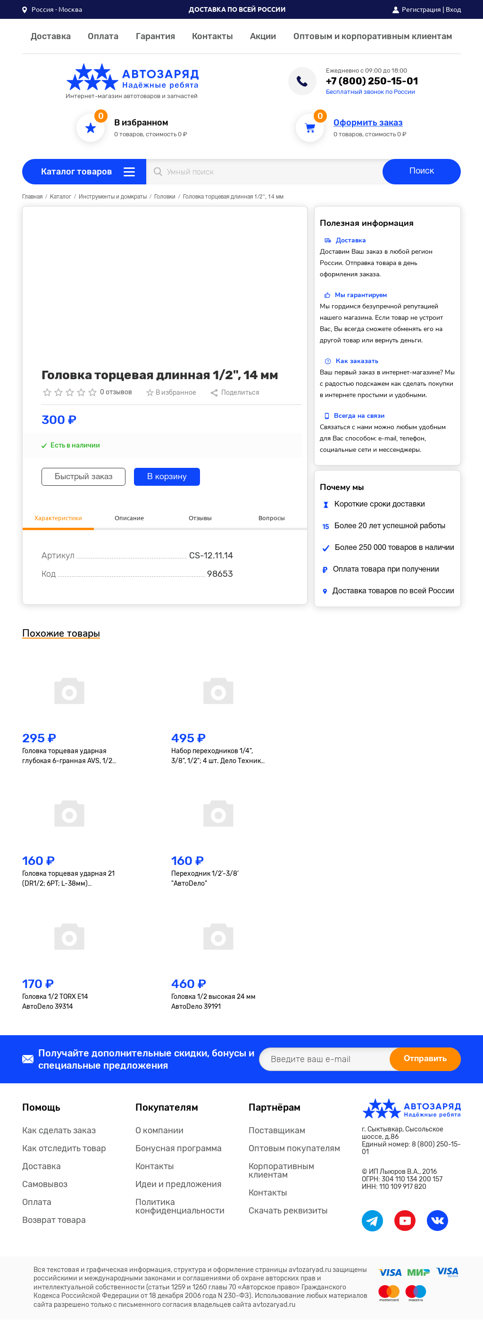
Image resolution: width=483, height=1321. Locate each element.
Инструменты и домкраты (113, 196)
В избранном (141, 123)
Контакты (212, 36)
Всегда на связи (359, 415)
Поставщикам (277, 1132)
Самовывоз (44, 1185)
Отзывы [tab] (200, 518)
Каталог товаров (76, 171)
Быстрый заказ (86, 477)
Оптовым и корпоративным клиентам (372, 36)
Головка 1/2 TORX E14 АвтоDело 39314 (55, 1003)
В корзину (175, 477)
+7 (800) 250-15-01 (372, 81)
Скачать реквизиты (288, 1212)
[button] (52, 9)
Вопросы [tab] (271, 518)
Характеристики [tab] (58, 518)
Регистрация (421, 9)
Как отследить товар (64, 1150)
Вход (453, 9)
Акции (263, 36)
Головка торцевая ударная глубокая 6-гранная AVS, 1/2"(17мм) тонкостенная (68, 757)
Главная (32, 196)
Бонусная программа (178, 1150)
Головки (164, 196)
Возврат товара (54, 1221)
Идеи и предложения (178, 1185)
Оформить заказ (368, 123)
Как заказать (357, 361)
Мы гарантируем (361, 295)
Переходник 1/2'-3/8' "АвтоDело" (205, 880)
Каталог (60, 196)
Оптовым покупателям (294, 1150)
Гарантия (155, 36)
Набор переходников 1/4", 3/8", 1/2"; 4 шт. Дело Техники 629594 (218, 757)
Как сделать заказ (59, 1132)
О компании (159, 1132)
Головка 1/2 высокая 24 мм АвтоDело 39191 (213, 1003)
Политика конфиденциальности (180, 1207)
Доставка (51, 36)
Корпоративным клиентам (281, 1172)
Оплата (103, 36)
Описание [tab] (129, 518)
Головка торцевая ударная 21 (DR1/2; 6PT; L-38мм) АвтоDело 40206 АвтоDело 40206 (68, 880)
